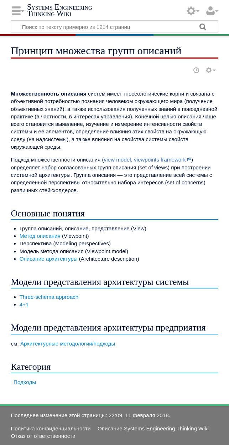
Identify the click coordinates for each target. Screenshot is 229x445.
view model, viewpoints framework (145, 160)
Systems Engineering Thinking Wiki (59, 10)
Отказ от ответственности (43, 436)
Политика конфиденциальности (50, 428)
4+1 (24, 304)
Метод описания (40, 236)
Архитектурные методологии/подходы (67, 344)
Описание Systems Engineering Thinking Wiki (153, 428)
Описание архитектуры (49, 259)
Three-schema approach (49, 297)
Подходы (25, 382)
